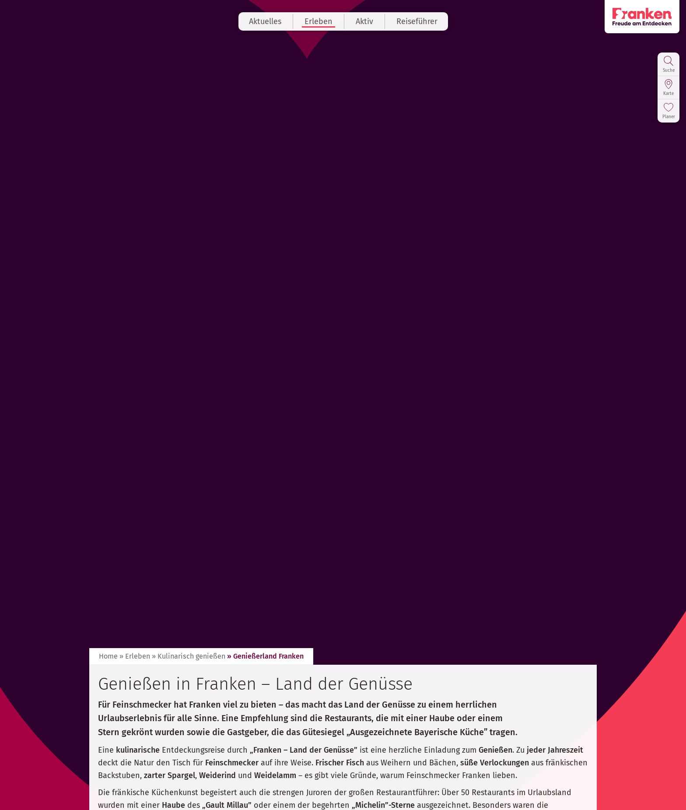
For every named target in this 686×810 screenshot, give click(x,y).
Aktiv (364, 21)
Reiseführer (417, 21)
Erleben (318, 21)
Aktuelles (265, 21)
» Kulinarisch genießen (188, 656)
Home (108, 656)
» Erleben (134, 656)
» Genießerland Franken (265, 656)
